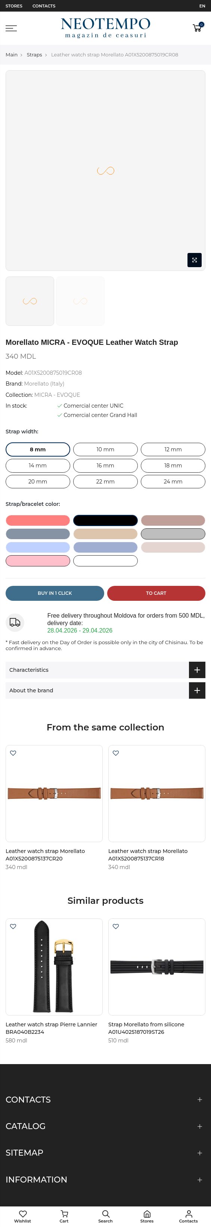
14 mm (38, 465)
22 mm (105, 481)
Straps (34, 55)
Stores (14, 6)
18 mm (173, 465)
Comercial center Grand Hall (97, 415)
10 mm (106, 449)
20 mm (37, 481)
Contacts (43, 6)
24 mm (173, 481)
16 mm (105, 465)
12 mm (173, 449)
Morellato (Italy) (44, 383)
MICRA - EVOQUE (57, 395)
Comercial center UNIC (90, 405)
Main (12, 55)
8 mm (38, 449)
